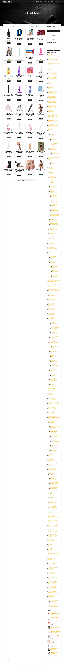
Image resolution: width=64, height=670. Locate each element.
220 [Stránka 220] (29, 180)
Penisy (51, 241)
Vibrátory (32, 1)
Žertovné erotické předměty (52, 607)
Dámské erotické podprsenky (52, 97)
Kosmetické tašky (51, 318)
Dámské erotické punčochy (52, 101)
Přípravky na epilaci (51, 461)
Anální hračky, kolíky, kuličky (52, 69)
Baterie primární (50, 81)
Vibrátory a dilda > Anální (52, 576)
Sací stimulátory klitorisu (52, 469)
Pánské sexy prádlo (51, 454)
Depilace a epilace (53, 360)
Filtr (53, 50)
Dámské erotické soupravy (49, 1)
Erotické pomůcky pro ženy (53, 229)
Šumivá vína (50, 545)
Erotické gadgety (50, 167)
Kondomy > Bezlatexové (52, 309)
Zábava (50, 261)
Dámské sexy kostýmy (51, 111)
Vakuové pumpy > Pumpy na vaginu (53, 567)
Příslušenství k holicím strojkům (53, 463)
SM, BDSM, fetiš (39, 1)
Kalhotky (49, 298)
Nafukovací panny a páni (54, 223)
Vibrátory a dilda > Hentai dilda (53, 581)
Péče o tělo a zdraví (52, 133)
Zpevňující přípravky (54, 378)
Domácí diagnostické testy (52, 155)
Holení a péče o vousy (53, 351)
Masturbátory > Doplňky (52, 407)
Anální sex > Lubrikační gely (52, 78)
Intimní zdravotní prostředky (52, 293)
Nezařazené (50, 420)
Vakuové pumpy (51, 237)
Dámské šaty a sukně (53, 431)
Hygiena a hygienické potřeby (53, 342)
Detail (8, 42)
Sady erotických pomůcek (52, 470)
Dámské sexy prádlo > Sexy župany (53, 126)
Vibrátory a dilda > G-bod (52, 579)
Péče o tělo (52, 134)
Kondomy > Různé (51, 314)
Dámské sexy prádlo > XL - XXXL (53, 128)
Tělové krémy (50, 550)
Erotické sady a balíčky (51, 243)
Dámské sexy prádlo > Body (52, 112)
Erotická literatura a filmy (53, 187)
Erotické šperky (52, 219)
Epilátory (52, 135)
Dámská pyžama (53, 427)
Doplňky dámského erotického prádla (54, 157)
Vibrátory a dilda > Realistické (52, 587)
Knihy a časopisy (50, 308)
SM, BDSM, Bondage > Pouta (52, 536)
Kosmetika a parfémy (51, 319)
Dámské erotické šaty (51, 103)
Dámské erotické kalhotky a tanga (53, 89)
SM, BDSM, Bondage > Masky (52, 534)
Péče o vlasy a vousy (53, 138)
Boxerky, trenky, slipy (51, 86)
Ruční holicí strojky (55, 357)
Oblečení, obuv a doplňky (52, 421)
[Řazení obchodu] (39, 26)
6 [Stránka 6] (23, 180)
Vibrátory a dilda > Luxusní (52, 582)
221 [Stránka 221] (31, 180)
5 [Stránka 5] (22, 180)
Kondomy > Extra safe (51, 312)
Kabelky (52, 445)
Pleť (49, 350)
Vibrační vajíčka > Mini (51, 573)
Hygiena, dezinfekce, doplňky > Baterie (54, 280)
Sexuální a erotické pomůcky (52, 472)
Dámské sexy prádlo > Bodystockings (54, 114)
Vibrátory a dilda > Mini (51, 583)
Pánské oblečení (51, 447)
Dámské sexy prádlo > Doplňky (53, 115)
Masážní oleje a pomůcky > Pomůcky (54, 403)
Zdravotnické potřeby (52, 602)
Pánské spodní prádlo (53, 449)
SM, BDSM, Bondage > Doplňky (53, 525)
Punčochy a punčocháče (55, 439)
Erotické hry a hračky (52, 190)
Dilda (57, 1)
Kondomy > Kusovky (51, 313)
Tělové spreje (53, 376)
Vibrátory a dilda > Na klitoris (52, 585)
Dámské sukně (53, 432)
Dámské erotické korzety (52, 92)
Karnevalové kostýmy (55, 276)
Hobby (49, 260)
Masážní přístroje (53, 136)
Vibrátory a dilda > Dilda (51, 577)
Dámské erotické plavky (51, 96)
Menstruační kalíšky (55, 326)
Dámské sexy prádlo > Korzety (52, 117)
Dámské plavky (53, 430)
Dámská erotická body (51, 87)
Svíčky (49, 546)
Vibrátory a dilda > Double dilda (53, 578)
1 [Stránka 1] (17, 180)
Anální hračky (51, 169)
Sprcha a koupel (52, 379)
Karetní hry (52, 258)
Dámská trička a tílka (53, 423)
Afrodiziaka (50, 54)
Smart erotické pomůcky (52, 540)
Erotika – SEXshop (7, 1)
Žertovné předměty (55, 266)
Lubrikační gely (52, 186)
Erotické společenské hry (52, 247)
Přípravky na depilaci (54, 361)
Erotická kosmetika (51, 164)
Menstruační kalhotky (51, 411)
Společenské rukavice (53, 446)
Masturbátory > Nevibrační (52, 408)
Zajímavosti (7, 659)
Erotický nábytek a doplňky (53, 233)
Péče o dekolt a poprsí (54, 371)
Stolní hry (51, 257)
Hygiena (51, 384)
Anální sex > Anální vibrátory (52, 74)
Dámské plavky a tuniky (53, 428)
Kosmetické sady (51, 347)
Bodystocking (50, 83)
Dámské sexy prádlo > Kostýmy (53, 120)
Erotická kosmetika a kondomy (54, 177)
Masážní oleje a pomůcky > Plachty (53, 402)
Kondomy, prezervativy (53, 185)
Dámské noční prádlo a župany (55, 426)
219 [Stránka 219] (27, 180)
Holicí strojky (53, 139)
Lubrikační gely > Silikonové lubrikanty (54, 399)
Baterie (51, 162)
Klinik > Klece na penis (51, 303)
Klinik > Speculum (51, 304)
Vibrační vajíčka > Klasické (52, 572)
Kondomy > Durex (51, 310)
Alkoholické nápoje (52, 295)
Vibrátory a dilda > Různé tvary (53, 588)
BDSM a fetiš (51, 172)
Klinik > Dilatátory (51, 301)
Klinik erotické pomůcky (51, 305)
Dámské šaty (50, 110)
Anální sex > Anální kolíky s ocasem (53, 72)
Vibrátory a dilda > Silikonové (52, 590)
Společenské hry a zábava (53, 256)
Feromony (51, 183)
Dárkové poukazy (50, 129)
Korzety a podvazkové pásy (52, 317)
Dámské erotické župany (55, 214)
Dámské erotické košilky (52, 95)
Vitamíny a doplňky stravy (54, 601)
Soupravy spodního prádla (55, 441)
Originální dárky (52, 262)
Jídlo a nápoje (50, 294)
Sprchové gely (50, 544)
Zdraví (50, 383)
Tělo (49, 359)
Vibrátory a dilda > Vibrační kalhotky (53, 595)
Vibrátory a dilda (51, 238)
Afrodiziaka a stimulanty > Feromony (53, 59)
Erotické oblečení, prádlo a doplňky (54, 194)
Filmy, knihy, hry (50, 254)
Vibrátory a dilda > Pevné (52, 586)
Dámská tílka (53, 425)
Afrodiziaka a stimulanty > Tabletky (53, 65)
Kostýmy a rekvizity (54, 275)
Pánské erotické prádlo (53, 220)
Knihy (49, 307)
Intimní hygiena (52, 322)
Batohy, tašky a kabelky (53, 444)
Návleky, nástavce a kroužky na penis (54, 417)
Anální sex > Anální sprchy (52, 73)
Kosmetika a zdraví (51, 381)
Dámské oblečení (51, 422)
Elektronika (50, 159)
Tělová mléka (53, 374)
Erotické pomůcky (51, 168)
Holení (52, 352)
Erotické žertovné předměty (54, 192)
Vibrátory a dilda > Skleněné (52, 591)
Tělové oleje (53, 375)
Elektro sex (50, 158)
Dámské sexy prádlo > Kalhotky (53, 116)
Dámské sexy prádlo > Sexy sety (53, 125)
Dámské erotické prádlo (53, 195)
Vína (51, 296)
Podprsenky (53, 437)
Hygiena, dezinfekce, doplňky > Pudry (54, 289)
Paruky (49, 455)
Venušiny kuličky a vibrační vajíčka (53, 569)
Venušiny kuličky (50, 568)
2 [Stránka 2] (18, 180)
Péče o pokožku (52, 370)
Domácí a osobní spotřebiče (52, 131)
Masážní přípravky (52, 348)
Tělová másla (53, 373)
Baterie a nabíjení (51, 161)
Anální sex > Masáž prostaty (52, 79)
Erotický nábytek (52, 234)
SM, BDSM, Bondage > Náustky (53, 535)
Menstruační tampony (55, 327)
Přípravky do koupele (54, 380)
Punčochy (53, 440)
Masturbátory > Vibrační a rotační (53, 409)
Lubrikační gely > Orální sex (52, 398)
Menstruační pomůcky (54, 324)
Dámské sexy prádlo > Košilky (52, 119)
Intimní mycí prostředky (54, 323)
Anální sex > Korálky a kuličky (52, 77)
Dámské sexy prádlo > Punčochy (53, 124)
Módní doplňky (51, 442)
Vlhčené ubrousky (53, 341)
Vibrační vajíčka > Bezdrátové (52, 571)
